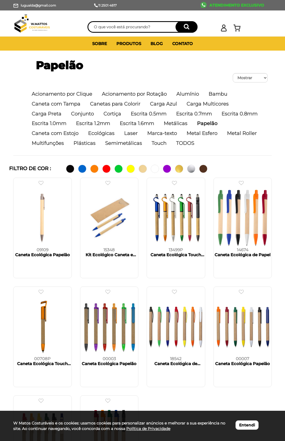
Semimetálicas (123, 143)
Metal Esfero (202, 133)
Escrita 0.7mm (194, 114)
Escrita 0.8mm (239, 114)
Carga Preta (46, 114)
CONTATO (182, 43)
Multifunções (48, 143)
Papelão (59, 65)
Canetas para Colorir (115, 104)
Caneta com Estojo (55, 133)
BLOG (156, 43)
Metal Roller (242, 133)
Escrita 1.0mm (49, 123)
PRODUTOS (128, 43)
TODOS (185, 143)
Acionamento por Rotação (134, 94)
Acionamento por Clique (62, 94)
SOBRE (99, 43)
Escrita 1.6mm (137, 123)
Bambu (218, 94)
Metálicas (175, 123)
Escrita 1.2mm (93, 123)
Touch (159, 143)
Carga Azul (163, 104)
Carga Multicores (208, 104)
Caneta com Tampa (56, 104)
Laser (131, 133)
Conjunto (82, 114)
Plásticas (84, 143)
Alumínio (187, 94)
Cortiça (112, 114)
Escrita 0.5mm (148, 114)
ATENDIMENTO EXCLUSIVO (236, 5)
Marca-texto (162, 133)
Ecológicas (101, 133)
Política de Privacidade (148, 428)
